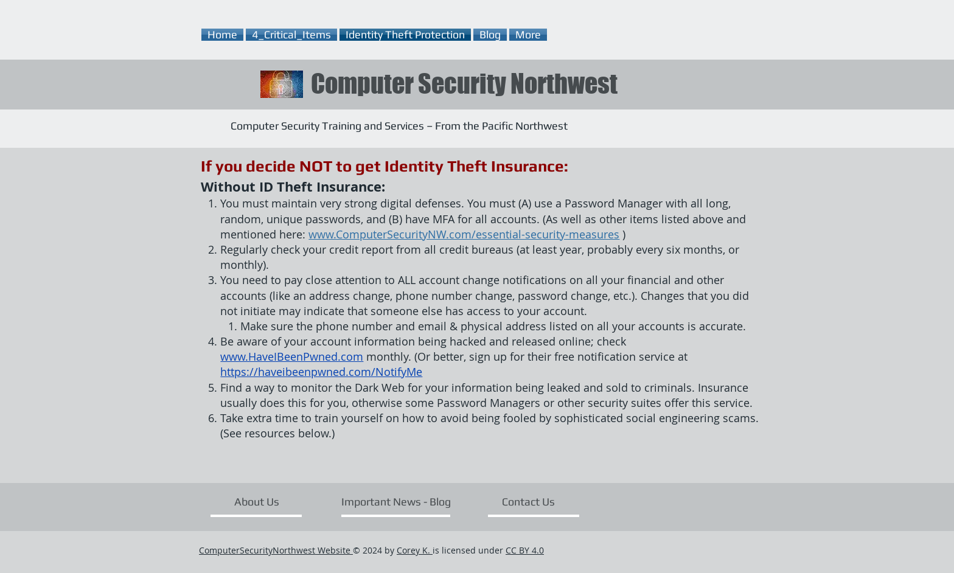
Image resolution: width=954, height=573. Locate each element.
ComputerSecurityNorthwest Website (276, 550)
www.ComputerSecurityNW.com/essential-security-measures (463, 234)
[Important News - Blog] (396, 501)
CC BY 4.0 (525, 550)
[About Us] (256, 501)
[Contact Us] (528, 501)
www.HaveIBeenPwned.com (291, 356)
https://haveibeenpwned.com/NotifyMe (321, 371)
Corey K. (415, 550)
